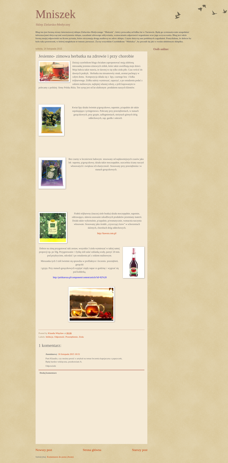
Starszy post (139, 450)
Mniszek (55, 14)
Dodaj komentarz (48, 373)
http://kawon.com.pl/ (107, 233)
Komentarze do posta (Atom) (60, 457)
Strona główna (92, 450)
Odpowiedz (51, 366)
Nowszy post (43, 450)
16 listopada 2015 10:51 (69, 354)
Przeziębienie (71, 337)
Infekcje (49, 337)
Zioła (81, 337)
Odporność (59, 337)
